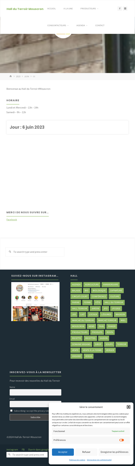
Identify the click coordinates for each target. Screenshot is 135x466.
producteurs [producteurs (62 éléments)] (80, 332)
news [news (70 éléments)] (91, 326)
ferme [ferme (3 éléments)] (87, 302)
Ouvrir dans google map (41, 449)
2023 (18, 76)
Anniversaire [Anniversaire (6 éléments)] (110, 284)
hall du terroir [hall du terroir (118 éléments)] (114, 302)
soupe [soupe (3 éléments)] (109, 344)
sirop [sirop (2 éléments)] (98, 344)
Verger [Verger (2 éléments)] (110, 350)
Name (12, 387)
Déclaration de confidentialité (99, 460)
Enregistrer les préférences (114, 451)
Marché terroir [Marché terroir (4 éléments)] (107, 320)
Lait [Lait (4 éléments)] (82, 314)
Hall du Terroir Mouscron (25, 9)
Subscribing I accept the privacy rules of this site (35, 410)
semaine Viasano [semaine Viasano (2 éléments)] (81, 344)
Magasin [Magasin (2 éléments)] (120, 314)
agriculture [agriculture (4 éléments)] (92, 284)
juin (26, 76)
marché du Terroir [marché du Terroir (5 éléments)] (83, 320)
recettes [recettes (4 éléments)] (90, 338)
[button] (128, 407)
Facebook (11, 219)
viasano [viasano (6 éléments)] (76, 356)
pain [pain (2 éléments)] (101, 326)
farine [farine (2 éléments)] (75, 302)
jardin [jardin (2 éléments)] (95, 308)
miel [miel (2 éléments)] (123, 320)
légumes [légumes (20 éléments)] (106, 314)
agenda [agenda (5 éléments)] (76, 284)
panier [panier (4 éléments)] (112, 326)
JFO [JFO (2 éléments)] (105, 308)
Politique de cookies (77, 460)
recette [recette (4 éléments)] (76, 338)
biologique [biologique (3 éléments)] (99, 290)
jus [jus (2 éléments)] (74, 314)
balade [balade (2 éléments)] (76, 290)
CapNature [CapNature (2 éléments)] (116, 290)
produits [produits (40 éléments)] (97, 332)
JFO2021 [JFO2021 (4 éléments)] (116, 308)
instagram (12, 449)
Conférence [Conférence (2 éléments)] (99, 296)
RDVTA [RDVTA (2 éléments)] (110, 332)
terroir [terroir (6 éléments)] (121, 344)
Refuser (86, 451)
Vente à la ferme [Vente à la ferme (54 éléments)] (92, 350)
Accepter (62, 451)
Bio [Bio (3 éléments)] (86, 290)
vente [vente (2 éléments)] (75, 350)
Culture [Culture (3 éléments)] (114, 296)
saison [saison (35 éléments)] (103, 338)
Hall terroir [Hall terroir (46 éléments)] (79, 308)
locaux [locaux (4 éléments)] (93, 314)
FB (23, 449)
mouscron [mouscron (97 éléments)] (78, 326)
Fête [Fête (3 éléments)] (97, 302)
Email (12, 398)
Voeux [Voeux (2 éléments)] (88, 356)
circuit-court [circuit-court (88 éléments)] (80, 296)
